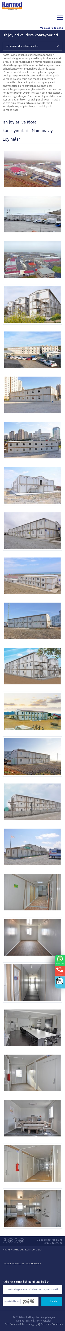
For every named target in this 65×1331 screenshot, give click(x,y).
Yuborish (52, 1301)
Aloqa (59, 971)
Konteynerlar (33, 1249)
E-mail (59, 982)
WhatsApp (59, 960)
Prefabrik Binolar (13, 1249)
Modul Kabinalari (13, 1263)
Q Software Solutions (50, 1324)
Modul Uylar (33, 1263)
